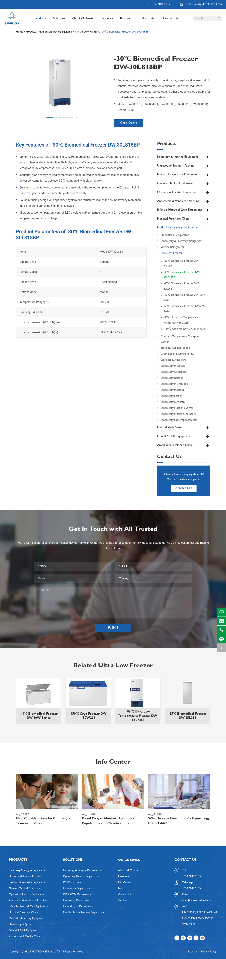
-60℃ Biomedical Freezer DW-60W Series (184, 309)
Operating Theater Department (81, 876)
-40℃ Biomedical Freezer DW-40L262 (181, 286)
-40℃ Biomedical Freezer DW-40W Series (184, 298)
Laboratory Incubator (171, 366)
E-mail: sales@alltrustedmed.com (201, 4)
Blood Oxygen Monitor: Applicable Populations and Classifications (108, 821)
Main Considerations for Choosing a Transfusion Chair (43, 821)
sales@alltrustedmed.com (197, 900)
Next (76, 117)
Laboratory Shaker (169, 396)
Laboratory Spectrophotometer (177, 420)
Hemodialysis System (183, 427)
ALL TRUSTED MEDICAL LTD (42, 952)
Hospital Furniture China (183, 219)
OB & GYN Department (77, 894)
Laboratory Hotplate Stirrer (175, 408)
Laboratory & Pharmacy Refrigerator (180, 241)
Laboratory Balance (170, 378)
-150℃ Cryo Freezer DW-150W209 (184, 329)
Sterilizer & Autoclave (171, 360)
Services (107, 20)
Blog (120, 888)
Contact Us (170, 20)
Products (40, 20)
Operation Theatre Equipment (183, 192)
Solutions (59, 20)
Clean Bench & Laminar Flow (175, 354)
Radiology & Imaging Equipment (183, 157)
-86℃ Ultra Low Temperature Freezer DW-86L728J (180, 320)
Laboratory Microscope (172, 384)
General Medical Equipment (183, 183)
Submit (113, 628)
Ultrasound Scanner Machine (183, 166)
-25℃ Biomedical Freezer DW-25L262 (181, 264)
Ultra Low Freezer (88, 32)
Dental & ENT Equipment (183, 436)
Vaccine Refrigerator (170, 247)
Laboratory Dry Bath (171, 402)
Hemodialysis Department (78, 906)
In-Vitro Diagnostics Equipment (183, 175)
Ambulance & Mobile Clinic (183, 445)
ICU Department (73, 882)
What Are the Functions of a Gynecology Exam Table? (178, 821)
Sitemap (192, 952)
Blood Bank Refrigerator (173, 235)
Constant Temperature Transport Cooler (178, 339)
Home (19, 32)
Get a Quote (128, 123)
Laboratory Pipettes (170, 390)
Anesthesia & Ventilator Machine (183, 201)
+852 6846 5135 (191, 888)
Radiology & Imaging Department (82, 870)
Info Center (148, 20)
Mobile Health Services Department (84, 912)
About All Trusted (83, 20)
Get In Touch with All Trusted (113, 530)
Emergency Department (77, 900)
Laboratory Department (77, 888)
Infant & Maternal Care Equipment (183, 210)
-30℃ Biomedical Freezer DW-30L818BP (124, 32)
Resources (126, 20)
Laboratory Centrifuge (172, 372)
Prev (42, 117)
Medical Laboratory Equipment (56, 32)
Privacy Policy (208, 952)
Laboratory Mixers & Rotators (176, 414)
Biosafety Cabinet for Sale (174, 348)
